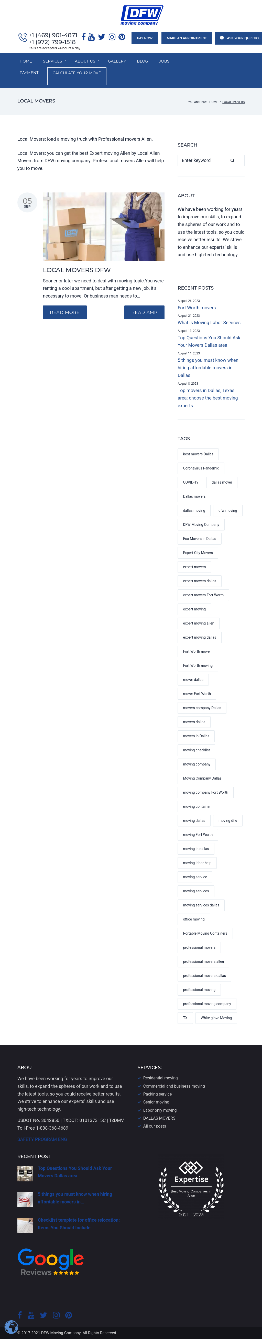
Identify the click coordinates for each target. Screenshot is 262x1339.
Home (26, 62)
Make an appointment (185, 38)
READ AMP (144, 313)
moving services (196, 892)
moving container (197, 807)
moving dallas (194, 822)
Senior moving (156, 1102)
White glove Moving (216, 1019)
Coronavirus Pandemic (201, 469)
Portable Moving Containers (205, 934)
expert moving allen (198, 624)
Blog (144, 62)
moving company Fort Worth (205, 793)
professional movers (199, 948)
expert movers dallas (199, 582)
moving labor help (197, 864)
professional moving (199, 991)
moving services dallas (201, 906)
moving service (195, 878)
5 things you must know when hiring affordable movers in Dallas (208, 368)
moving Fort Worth (198, 836)
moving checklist (196, 751)
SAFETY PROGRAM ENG (42, 1139)
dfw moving (228, 511)
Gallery (119, 62)
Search (239, 161)
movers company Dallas (202, 709)
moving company (196, 765)
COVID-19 (190, 483)
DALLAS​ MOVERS (159, 1118)
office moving (193, 920)
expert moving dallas (199, 638)
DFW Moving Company (201, 526)
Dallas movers (194, 497)
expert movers (194, 568)
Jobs (167, 62)
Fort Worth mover (197, 652)
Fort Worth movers (197, 308)
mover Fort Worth (197, 695)
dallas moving (194, 511)
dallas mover (222, 483)
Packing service (157, 1094)
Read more (65, 313)
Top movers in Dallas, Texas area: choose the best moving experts (208, 399)
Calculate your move (47, 74)
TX (185, 1019)
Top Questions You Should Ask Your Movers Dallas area (209, 342)
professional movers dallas (204, 977)
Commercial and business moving (174, 1086)
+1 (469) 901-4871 (53, 35)
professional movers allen (203, 962)
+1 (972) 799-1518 (53, 42)
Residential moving (160, 1078)
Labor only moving (160, 1110)
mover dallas (193, 681)
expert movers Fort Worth (203, 596)
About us (86, 62)
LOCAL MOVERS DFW (77, 270)
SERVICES (53, 62)
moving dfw (228, 822)
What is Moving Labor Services (209, 323)
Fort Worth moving (198, 667)
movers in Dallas (196, 737)
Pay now (144, 38)
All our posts (154, 1126)
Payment (193, 62)
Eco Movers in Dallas (199, 540)
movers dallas (194, 723)
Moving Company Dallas (202, 779)
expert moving (194, 610)
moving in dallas (196, 850)
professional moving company (207, 1005)
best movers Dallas (198, 455)
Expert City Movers (198, 554)
